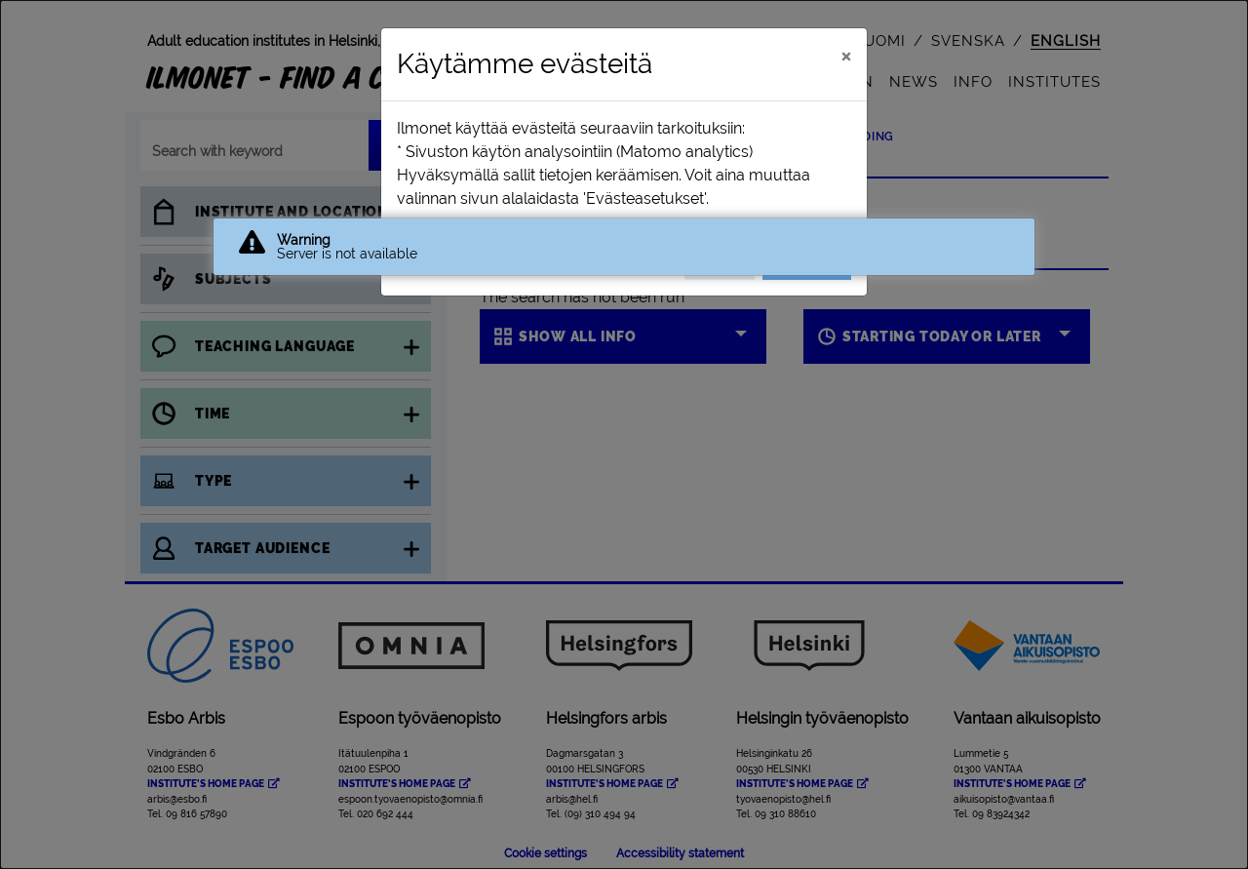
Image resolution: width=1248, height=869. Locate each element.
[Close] (846, 55)
